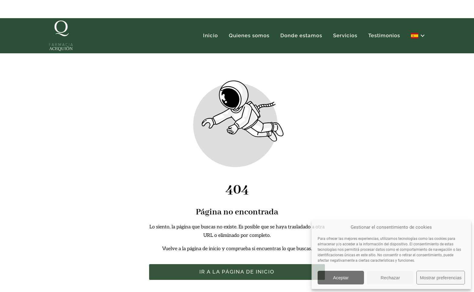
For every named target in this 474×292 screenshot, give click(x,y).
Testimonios (384, 35)
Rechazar (390, 277)
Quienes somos (249, 35)
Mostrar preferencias (441, 277)
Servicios (345, 35)
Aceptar (341, 277)
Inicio (210, 35)
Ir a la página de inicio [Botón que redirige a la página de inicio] (237, 272)
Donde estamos (301, 35)
